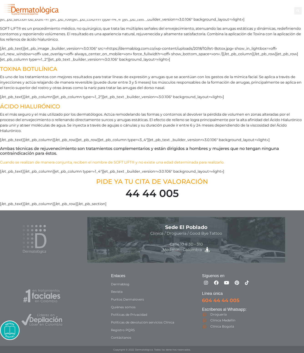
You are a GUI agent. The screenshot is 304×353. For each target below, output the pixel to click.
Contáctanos (121, 337)
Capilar (278, 8)
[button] (298, 11)
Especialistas (180, 13)
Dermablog (120, 286)
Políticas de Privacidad (129, 315)
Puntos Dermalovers (127, 301)
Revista (117, 293)
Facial (224, 8)
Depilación (178, 8)
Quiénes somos (123, 308)
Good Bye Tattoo (252, 8)
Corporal (202, 8)
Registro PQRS (123, 330)
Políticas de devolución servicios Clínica (142, 323)
